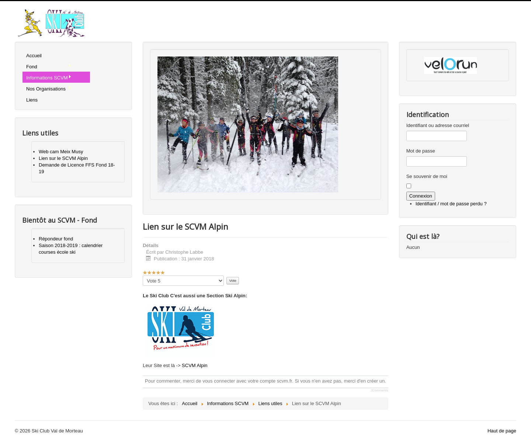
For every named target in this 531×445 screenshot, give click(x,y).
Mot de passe (420, 151)
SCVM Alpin (194, 365)
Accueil (34, 55)
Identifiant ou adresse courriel (437, 125)
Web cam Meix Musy (61, 151)
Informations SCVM (49, 78)
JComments (379, 390)
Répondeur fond (56, 239)
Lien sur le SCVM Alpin (63, 158)
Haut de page (501, 431)
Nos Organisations (49, 89)
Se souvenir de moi (426, 176)
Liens (32, 100)
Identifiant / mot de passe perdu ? (451, 203)
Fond (49, 66)
